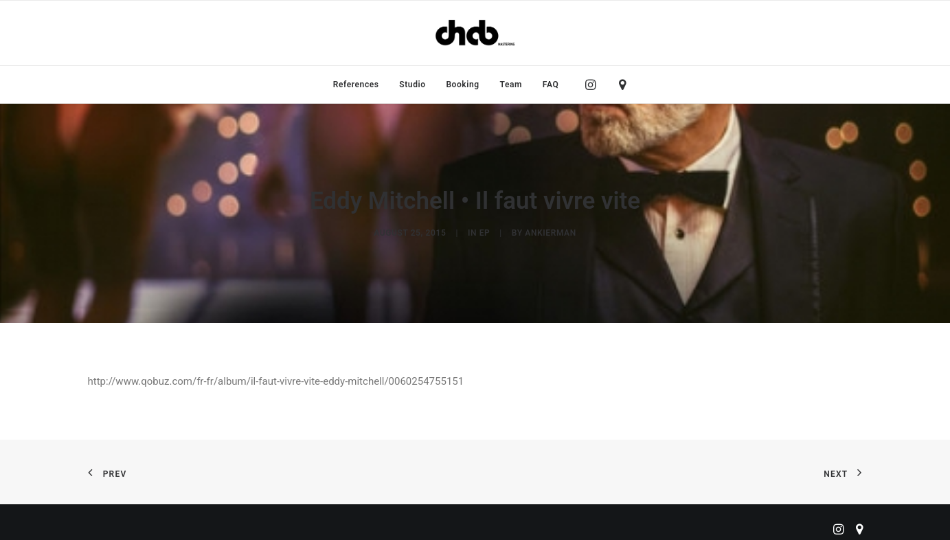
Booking (462, 84)
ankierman (550, 231)
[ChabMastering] (474, 33)
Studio (412, 84)
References (356, 84)
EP (484, 231)
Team (511, 84)
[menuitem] (356, 84)
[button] (593, 84)
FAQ (551, 84)
